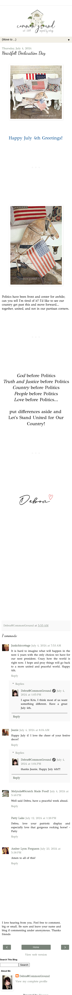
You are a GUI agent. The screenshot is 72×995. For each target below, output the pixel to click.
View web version (36, 954)
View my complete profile (31, 981)
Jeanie (14, 730)
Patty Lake (17, 818)
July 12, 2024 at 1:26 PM (41, 818)
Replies (19, 684)
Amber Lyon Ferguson (25, 848)
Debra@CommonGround (36, 690)
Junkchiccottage (20, 645)
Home (36, 947)
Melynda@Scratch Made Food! (30, 791)
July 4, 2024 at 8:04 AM (34, 730)
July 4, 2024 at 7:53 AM (46, 645)
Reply (14, 675)
